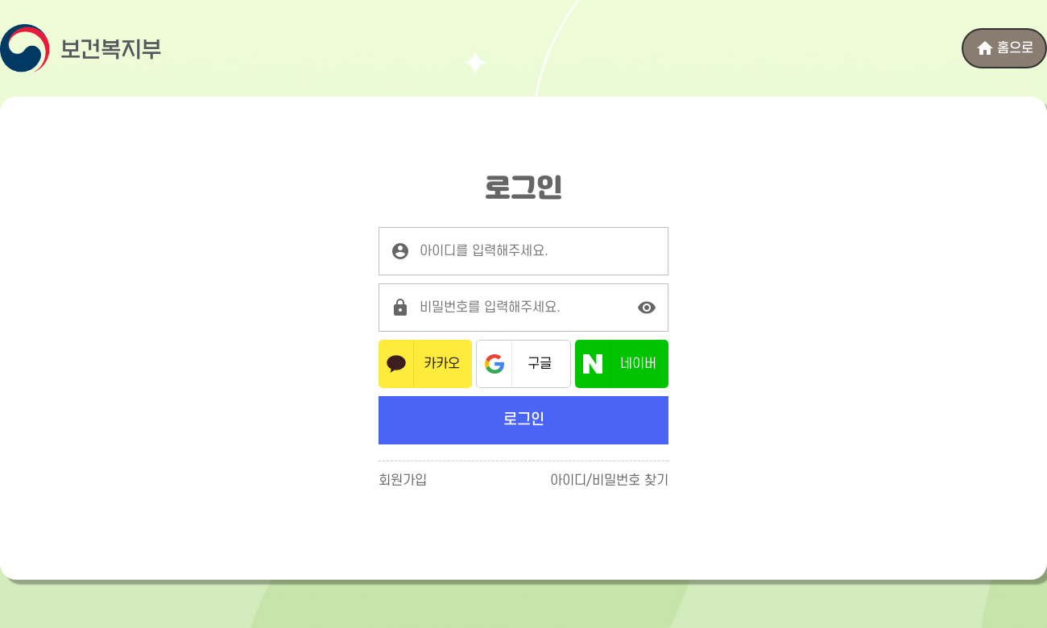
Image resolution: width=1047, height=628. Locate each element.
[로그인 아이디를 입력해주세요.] (523, 251)
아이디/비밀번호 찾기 (609, 480)
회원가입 (403, 480)
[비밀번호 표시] (646, 307)
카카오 (442, 364)
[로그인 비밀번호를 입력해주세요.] (523, 307)
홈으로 (1004, 48)
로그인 (523, 419)
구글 (540, 364)
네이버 (638, 364)
